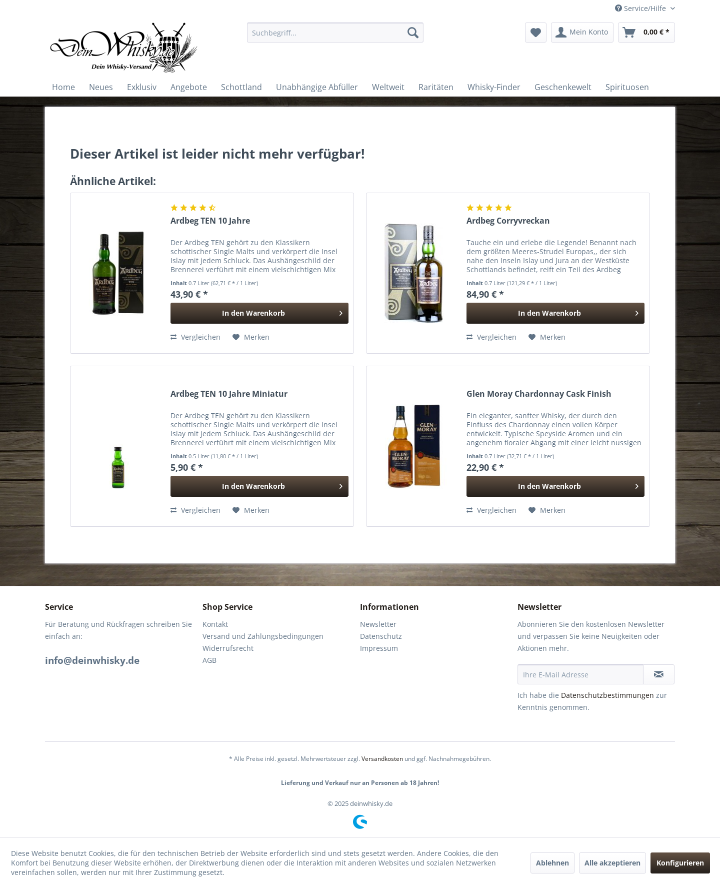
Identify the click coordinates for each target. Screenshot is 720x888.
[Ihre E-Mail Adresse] (581, 674)
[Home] (63, 87)
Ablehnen (552, 862)
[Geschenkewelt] (563, 87)
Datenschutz (381, 636)
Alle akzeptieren (612, 862)
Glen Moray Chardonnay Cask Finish (539, 394)
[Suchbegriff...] (335, 33)
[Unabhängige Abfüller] (317, 87)
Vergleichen (195, 337)
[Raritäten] (436, 87)
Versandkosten (382, 758)
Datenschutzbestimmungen (607, 695)
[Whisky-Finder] (494, 87)
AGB (209, 660)
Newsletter (378, 624)
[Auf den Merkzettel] (251, 337)
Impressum (379, 648)
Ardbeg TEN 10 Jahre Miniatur (229, 394)
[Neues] (101, 87)
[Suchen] (413, 33)
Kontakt (215, 624)
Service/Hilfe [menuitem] (641, 8)
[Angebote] (189, 87)
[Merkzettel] (535, 33)
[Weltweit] (388, 87)
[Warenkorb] (646, 33)
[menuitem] (335, 33)
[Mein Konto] (582, 33)
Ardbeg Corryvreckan (508, 221)
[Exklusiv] (142, 87)
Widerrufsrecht (228, 648)
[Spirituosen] (627, 87)
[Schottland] (241, 87)
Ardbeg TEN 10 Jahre (210, 221)
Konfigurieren (680, 862)
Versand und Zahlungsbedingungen (263, 636)
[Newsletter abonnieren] (658, 674)
